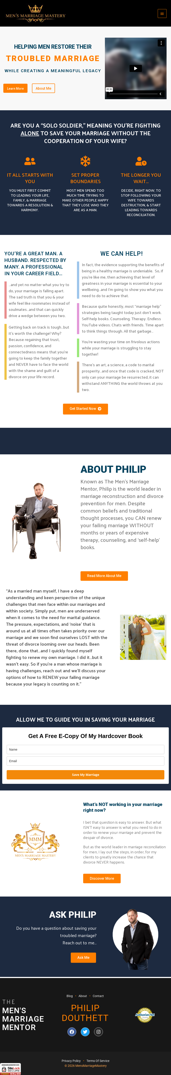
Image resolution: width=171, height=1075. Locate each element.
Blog (70, 996)
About (83, 996)
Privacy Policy (71, 1061)
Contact (98, 996)
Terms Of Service (97, 1061)
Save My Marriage (85, 775)
